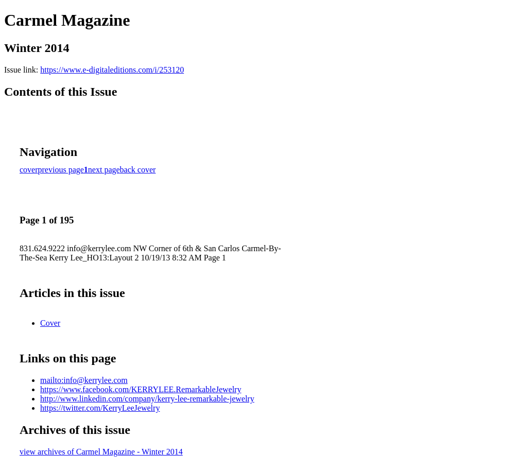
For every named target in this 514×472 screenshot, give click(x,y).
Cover (50, 323)
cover (29, 169)
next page (104, 169)
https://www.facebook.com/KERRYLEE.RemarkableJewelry (140, 389)
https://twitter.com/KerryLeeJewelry (100, 408)
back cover (138, 169)
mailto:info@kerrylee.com (84, 380)
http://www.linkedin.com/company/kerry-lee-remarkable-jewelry (147, 398)
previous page (61, 169)
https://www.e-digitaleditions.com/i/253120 (112, 69)
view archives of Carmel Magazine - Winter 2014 (101, 451)
